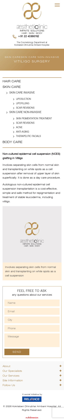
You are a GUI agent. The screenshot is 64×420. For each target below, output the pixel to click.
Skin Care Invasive (22, 92)
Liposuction (23, 99)
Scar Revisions (25, 107)
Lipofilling (22, 103)
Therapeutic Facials (28, 136)
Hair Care (12, 81)
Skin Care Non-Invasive (25, 112)
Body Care (12, 142)
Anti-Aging (22, 131)
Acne (19, 127)
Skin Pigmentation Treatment (34, 118)
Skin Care (12, 87)
